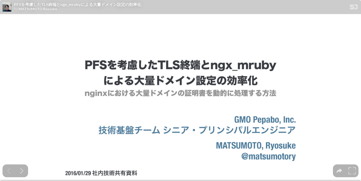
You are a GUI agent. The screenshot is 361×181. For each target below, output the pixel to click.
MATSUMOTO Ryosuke (38, 9)
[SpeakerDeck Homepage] (354, 8)
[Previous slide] (9, 170)
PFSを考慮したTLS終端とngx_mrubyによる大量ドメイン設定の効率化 (77, 5)
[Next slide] (21, 170)
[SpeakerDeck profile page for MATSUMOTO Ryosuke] (7, 7)
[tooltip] (339, 170)
